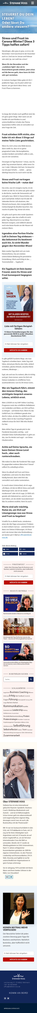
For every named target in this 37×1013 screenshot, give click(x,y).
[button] (10, 549)
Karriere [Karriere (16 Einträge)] (10, 702)
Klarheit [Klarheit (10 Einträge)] (15, 703)
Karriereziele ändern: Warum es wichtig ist (17, 613)
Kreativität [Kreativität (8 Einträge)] (6, 710)
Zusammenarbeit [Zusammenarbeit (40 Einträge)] (11, 735)
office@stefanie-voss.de (12, 987)
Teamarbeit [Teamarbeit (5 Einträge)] (29, 729)
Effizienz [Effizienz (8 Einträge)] (31, 692)
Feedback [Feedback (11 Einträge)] (21, 696)
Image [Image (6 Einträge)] (5, 702)
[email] (18, 344)
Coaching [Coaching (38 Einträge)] (23, 692)
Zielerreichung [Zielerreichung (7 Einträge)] (28, 732)
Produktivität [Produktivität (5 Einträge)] (26, 719)
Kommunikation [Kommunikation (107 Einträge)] (13, 706)
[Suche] (31, 679)
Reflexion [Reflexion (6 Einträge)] (23, 722)
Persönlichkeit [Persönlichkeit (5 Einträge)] (15, 713)
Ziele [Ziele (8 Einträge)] (23, 732)
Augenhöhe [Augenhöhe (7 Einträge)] (6, 692)
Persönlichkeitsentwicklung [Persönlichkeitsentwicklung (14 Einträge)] (13, 716)
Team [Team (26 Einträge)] (24, 729)
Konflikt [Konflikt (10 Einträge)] (25, 706)
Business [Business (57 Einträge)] (14, 692)
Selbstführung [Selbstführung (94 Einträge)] (21, 725)
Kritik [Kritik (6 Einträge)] (10, 710)
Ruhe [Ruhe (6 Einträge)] (27, 722)
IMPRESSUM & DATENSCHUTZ (11, 1008)
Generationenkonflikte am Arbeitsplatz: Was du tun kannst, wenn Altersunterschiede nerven (17, 664)
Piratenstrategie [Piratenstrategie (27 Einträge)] (10, 719)
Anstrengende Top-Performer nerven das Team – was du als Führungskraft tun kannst (17, 638)
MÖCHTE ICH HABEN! (18, 350)
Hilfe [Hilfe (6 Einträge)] (31, 700)
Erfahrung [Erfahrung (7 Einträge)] (6, 696)
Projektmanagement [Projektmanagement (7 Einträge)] (8, 722)
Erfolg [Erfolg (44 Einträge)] (12, 695)
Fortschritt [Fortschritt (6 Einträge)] (27, 696)
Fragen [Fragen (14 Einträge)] (5, 700)
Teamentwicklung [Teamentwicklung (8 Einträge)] (8, 732)
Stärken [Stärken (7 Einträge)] (20, 729)
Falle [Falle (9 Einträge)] (16, 696)
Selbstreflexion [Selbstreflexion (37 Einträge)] (10, 729)
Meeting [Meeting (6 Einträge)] (25, 710)
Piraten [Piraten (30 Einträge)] (26, 716)
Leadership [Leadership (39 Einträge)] (17, 709)
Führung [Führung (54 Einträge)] (13, 699)
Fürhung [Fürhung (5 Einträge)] (28, 700)
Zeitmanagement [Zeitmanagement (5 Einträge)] (17, 732)
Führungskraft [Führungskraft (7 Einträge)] (21, 700)
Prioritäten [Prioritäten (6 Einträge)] (20, 719)
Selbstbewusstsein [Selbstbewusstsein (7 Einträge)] (8, 726)
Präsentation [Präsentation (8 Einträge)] (17, 722)
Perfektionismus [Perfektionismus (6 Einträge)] (7, 713)
